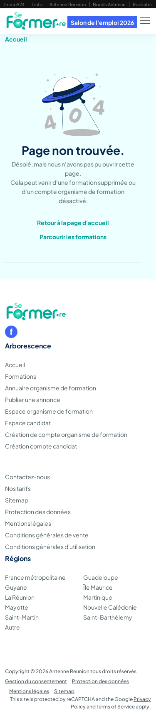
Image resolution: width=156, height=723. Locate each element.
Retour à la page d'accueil (73, 222)
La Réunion (20, 597)
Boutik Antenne (109, 4)
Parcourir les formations (73, 236)
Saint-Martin (22, 617)
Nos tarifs (18, 488)
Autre (12, 627)
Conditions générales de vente (47, 535)
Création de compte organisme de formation (66, 434)
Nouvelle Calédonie (110, 607)
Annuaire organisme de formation (50, 388)
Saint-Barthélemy (107, 617)
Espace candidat (28, 422)
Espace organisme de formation (49, 411)
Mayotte (16, 607)
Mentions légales (28, 523)
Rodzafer (142, 4)
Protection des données (38, 511)
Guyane (16, 587)
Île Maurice (98, 587)
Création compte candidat (41, 446)
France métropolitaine (35, 577)
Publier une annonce (32, 399)
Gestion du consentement (36, 681)
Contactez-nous (27, 476)
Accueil (16, 39)
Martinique (97, 597)
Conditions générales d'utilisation (50, 546)
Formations (20, 376)
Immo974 (14, 4)
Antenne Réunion (68, 4)
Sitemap (16, 500)
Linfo (37, 4)
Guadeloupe (100, 577)
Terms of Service (116, 706)
